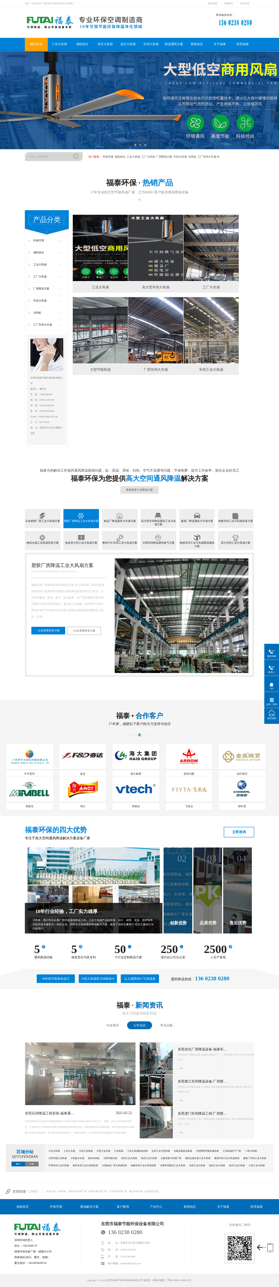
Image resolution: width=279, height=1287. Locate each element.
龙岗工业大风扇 (217, 1165)
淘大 (82, 806)
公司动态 (139, 1025)
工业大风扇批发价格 (137, 1151)
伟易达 (136, 806)
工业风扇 (118, 1151)
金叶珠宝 (242, 773)
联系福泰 (244, 3)
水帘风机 (61, 1191)
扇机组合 (82, 44)
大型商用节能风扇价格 (207, 1151)
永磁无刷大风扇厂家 (171, 1158)
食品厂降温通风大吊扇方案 (120, 521)
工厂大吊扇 (211, 287)
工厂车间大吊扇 (206, 156)
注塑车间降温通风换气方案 (158, 542)
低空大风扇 (128, 44)
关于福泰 (220, 44)
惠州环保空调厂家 (97, 1191)
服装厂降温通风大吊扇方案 (197, 521)
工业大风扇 (59, 44)
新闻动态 (197, 44)
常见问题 (166, 1025)
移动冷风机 (94, 1158)
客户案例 (123, 1206)
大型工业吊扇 (103, 1151)
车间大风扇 (151, 44)
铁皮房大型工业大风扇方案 (81, 542)
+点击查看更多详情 (48, 630)
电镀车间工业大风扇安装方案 (235, 521)
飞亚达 (189, 806)
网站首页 (36, 44)
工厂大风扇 (148, 156)
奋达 (82, 773)
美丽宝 (30, 806)
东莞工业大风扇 (129, 1158)
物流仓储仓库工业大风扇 (197, 1158)
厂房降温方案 (163, 156)
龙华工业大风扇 (237, 1165)
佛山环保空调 (136, 1191)
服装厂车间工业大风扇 (254, 1158)
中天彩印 (29, 773)
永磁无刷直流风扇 (183, 1151)
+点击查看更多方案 (84, 630)
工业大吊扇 (69, 1151)
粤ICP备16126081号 (179, 1280)
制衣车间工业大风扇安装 (85, 1165)
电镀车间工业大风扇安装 (143, 1165)
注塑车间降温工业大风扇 (172, 1165)
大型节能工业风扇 (57, 1158)
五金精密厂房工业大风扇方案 (42, 521)
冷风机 (191, 156)
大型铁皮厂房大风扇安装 (114, 1165)
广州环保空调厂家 (118, 1191)
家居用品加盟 (151, 1191)
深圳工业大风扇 (149, 1158)
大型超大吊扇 (77, 1158)
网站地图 (212, 3)
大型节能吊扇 (110, 1158)
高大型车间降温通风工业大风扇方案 (158, 523)
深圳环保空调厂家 (77, 1191)
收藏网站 (228, 3)
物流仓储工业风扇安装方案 (43, 542)
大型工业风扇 (86, 1151)
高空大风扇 (105, 44)
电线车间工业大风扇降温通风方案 (197, 544)
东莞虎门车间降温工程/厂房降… (202, 1113)
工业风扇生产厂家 (232, 1151)
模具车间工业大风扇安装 (226, 1158)
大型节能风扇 (100, 369)
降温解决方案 (89, 1206)
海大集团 (136, 773)
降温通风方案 (174, 44)
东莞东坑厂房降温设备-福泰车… (202, 1049)
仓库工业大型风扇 (161, 1151)
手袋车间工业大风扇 (58, 1165)
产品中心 (156, 1206)
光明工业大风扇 (197, 1165)
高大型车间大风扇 (156, 287)
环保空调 (107, 156)
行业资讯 (112, 1025)
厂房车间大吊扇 (156, 369)
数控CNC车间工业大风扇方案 (119, 542)
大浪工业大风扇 (257, 1165)
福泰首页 (22, 1206)
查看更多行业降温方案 (139, 489)
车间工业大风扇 (211, 369)
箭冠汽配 (189, 773)
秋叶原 (242, 806)
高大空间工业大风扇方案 (235, 542)
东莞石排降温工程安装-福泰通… (49, 1113)
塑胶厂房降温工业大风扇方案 (81, 521)
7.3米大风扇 (251, 1151)
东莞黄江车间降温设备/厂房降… (202, 1081)
